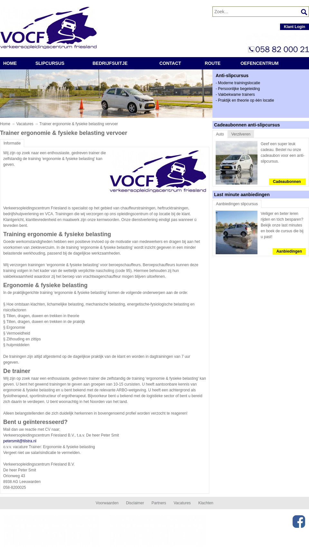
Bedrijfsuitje (110, 63)
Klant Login (294, 27)
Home (10, 63)
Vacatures (24, 124)
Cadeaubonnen (287, 181)
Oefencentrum (259, 63)
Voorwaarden (107, 503)
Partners (159, 503)
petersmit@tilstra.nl (19, 441)
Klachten (205, 503)
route (212, 63)
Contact (170, 63)
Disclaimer (135, 503)
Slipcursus (49, 63)
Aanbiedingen (289, 251)
